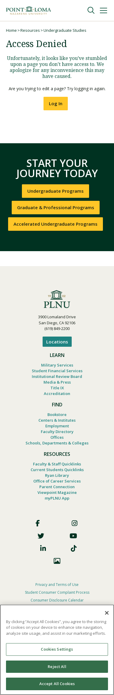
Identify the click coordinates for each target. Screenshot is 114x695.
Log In (55, 103)
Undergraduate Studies (65, 30)
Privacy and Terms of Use (57, 584)
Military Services (57, 365)
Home (11, 30)
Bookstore (57, 414)
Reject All (57, 666)
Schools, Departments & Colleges (57, 443)
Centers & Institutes (57, 420)
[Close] (106, 612)
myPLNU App (57, 498)
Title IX (57, 388)
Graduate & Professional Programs (55, 207)
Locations (57, 342)
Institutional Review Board (57, 376)
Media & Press (57, 382)
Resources (30, 30)
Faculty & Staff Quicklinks (57, 464)
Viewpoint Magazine (57, 492)
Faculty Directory (57, 431)
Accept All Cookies (57, 683)
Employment (57, 426)
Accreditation (57, 393)
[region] (57, 649)
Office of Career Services (57, 481)
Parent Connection (57, 486)
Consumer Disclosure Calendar (57, 600)
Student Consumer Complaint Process (57, 592)
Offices (57, 437)
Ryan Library (57, 475)
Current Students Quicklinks (57, 469)
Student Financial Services (57, 370)
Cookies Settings (57, 649)
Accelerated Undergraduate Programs (56, 224)
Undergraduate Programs (55, 191)
